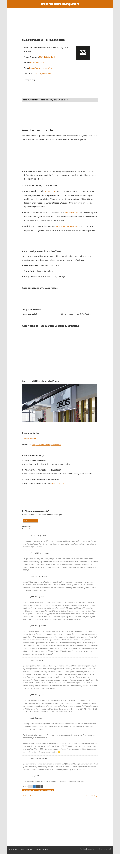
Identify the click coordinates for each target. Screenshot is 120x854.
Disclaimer (99, 849)
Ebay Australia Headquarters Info (46, 444)
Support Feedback (30, 438)
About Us (83, 849)
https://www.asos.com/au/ (40, 68)
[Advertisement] (60, 24)
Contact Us (90, 849)
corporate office (28, 790)
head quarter (49, 790)
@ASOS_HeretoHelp (43, 73)
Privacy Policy (108, 849)
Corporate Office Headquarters (60, 4)
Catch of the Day (91, 796)
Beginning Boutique (29, 796)
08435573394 (47, 57)
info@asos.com (37, 62)
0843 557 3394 (49, 191)
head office (39, 790)
